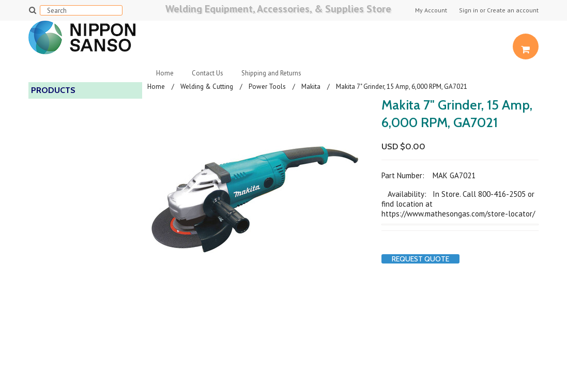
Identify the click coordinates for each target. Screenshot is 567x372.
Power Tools (267, 86)
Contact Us (207, 73)
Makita (310, 86)
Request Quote (420, 259)
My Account (431, 10)
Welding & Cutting (206, 86)
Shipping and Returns (271, 73)
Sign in (468, 10)
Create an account (513, 10)
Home (165, 73)
